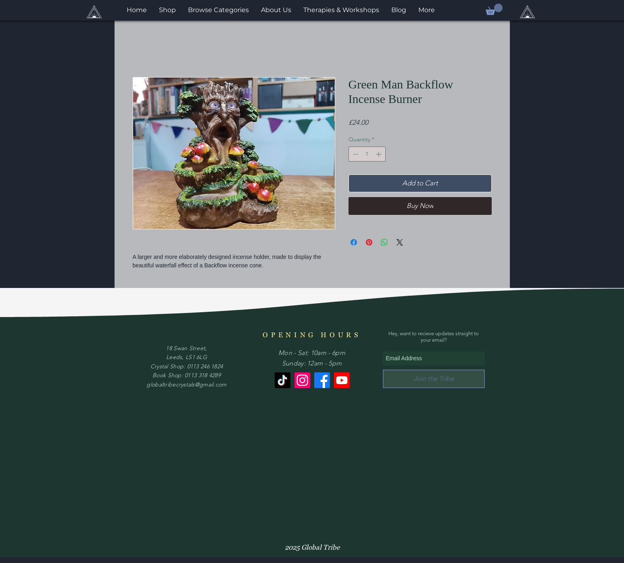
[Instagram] (302, 380)
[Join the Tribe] (434, 379)
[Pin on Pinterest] (369, 242)
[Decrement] (355, 154)
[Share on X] (400, 242)
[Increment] (379, 154)
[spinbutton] (367, 154)
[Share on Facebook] (354, 242)
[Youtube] (342, 380)
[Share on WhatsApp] (384, 242)
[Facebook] (322, 380)
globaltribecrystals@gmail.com (186, 384)
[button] (494, 9)
